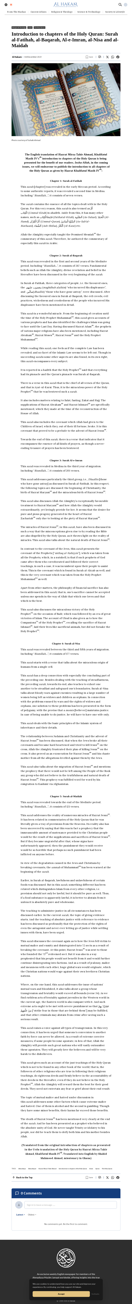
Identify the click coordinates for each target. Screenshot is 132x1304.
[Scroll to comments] (99, 56)
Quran (97, 1168)
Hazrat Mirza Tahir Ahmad (47, 1168)
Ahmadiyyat (32, 1168)
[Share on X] (107, 57)
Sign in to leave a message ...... (41, 1204)
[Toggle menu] (6, 4)
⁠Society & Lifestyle (115, 12)
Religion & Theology (61, 12)
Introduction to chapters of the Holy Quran (73, 1168)
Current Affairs (39, 12)
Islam (30, 27)
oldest (32, 1214)
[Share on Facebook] (117, 57)
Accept (61, 1294)
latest (20, 1214)
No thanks (95, 1294)
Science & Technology (89, 12)
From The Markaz (16, 12)
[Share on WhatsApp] (112, 57)
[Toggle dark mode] (11, 4)
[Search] (120, 4)
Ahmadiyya (22, 1168)
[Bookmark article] (89, 57)
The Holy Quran (39, 27)
